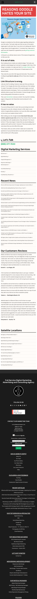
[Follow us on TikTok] (22, 405)
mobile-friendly (27, 67)
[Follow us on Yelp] (16, 405)
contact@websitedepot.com (18, 424)
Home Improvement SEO (19, 546)
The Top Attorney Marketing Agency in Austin (10, 352)
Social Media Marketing (5, 168)
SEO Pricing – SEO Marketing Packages (18, 585)
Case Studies (18, 480)
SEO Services (3, 153)
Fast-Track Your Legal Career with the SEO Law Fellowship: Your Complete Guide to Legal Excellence (17, 226)
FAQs (18, 469)
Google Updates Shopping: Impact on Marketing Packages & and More (15, 214)
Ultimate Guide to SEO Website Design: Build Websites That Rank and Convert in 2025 (17, 244)
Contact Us (18, 555)
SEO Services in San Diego (6, 346)
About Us (18, 456)
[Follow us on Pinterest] (26, 405)
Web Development (4, 164)
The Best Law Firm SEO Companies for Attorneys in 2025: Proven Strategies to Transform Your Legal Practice (17, 234)
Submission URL (18, 443)
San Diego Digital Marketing (6, 364)
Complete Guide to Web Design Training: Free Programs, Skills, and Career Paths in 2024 (17, 218)
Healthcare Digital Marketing (18, 543)
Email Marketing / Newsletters (7, 174)
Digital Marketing (4, 156)
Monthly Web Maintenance (18, 589)
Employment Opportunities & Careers (18, 482)
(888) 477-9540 (19, 2)
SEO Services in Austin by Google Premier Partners (11, 343)
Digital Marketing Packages (18, 583)
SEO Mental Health (18, 541)
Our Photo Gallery (18, 460)
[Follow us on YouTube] (20, 405)
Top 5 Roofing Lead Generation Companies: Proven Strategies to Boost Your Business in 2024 (18, 222)
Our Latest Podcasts (18, 467)
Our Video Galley (18, 463)
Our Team (18, 458)
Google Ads (18, 522)
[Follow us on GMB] (18, 405)
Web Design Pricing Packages (18, 587)
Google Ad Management (6, 159)
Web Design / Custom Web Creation (18, 568)
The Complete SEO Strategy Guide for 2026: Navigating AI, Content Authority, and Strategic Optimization (17, 199)
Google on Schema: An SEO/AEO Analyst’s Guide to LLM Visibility (13, 230)
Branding (2, 171)
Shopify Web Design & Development (18, 572)
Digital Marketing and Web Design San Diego (9, 340)
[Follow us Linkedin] (24, 405)
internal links (9, 97)
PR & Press (18, 465)
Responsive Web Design (5, 162)
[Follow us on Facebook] (11, 405)
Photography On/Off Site (18, 529)
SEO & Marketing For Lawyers (18, 539)
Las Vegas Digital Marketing (6, 358)
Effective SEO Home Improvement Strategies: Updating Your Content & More (16, 185)
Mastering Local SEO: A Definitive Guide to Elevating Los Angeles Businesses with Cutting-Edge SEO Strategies (17, 195)
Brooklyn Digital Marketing (6, 349)
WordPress (18, 570)
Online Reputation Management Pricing (18, 592)
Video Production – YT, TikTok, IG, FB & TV (18, 527)
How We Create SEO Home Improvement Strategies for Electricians (14, 191)
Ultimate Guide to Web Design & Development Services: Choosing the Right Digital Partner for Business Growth (17, 206)
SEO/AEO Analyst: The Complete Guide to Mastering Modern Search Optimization (17, 240)
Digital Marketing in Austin (6, 355)
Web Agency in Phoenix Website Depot (8, 334)
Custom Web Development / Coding (18, 575)
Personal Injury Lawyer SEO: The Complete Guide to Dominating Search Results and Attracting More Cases (17, 210)
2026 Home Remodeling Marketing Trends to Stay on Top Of (13, 188)
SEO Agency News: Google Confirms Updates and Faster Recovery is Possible (16, 237)
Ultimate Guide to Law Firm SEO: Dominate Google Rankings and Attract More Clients (18, 202)
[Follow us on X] (13, 405)
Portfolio (18, 477)
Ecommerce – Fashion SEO (18, 548)
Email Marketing (18, 531)
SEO (18, 518)
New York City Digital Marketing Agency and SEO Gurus (12, 361)
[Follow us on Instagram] (15, 405)
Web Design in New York (5, 337)
